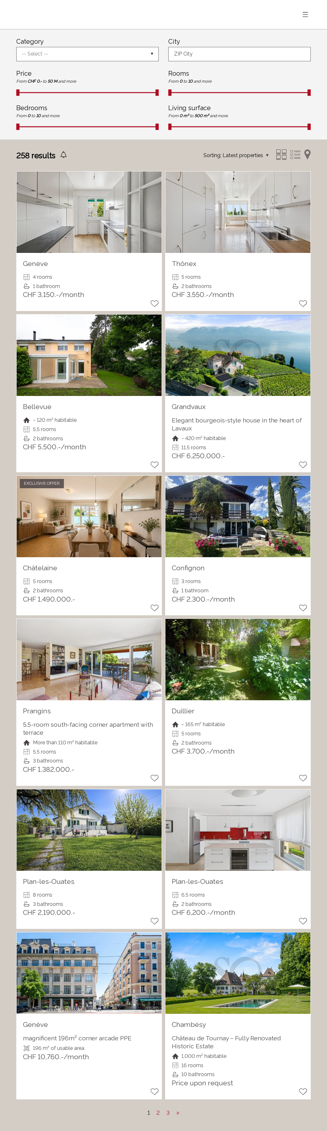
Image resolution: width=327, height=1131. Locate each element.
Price (24, 73)
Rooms (178, 73)
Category (30, 41)
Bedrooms (31, 108)
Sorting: (212, 155)
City (174, 41)
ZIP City (183, 54)
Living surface (189, 108)
